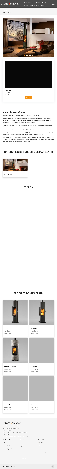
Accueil (4, 12)
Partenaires (41, 5)
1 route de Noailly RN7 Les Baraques (12, 426)
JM (22, 445)
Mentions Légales (43, 451)
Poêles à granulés (8, 448)
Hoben (23, 442)
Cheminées (6, 442)
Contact (53, 3)
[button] (28, 2)
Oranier (23, 451)
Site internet (29, 97)
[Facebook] (52, 466)
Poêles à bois (8, 92)
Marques (10, 12)
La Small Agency (12, 466)
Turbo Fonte (24, 458)
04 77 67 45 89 (7, 430)
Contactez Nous (43, 448)
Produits (41, 442)
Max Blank (24, 448)
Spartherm (24, 455)
